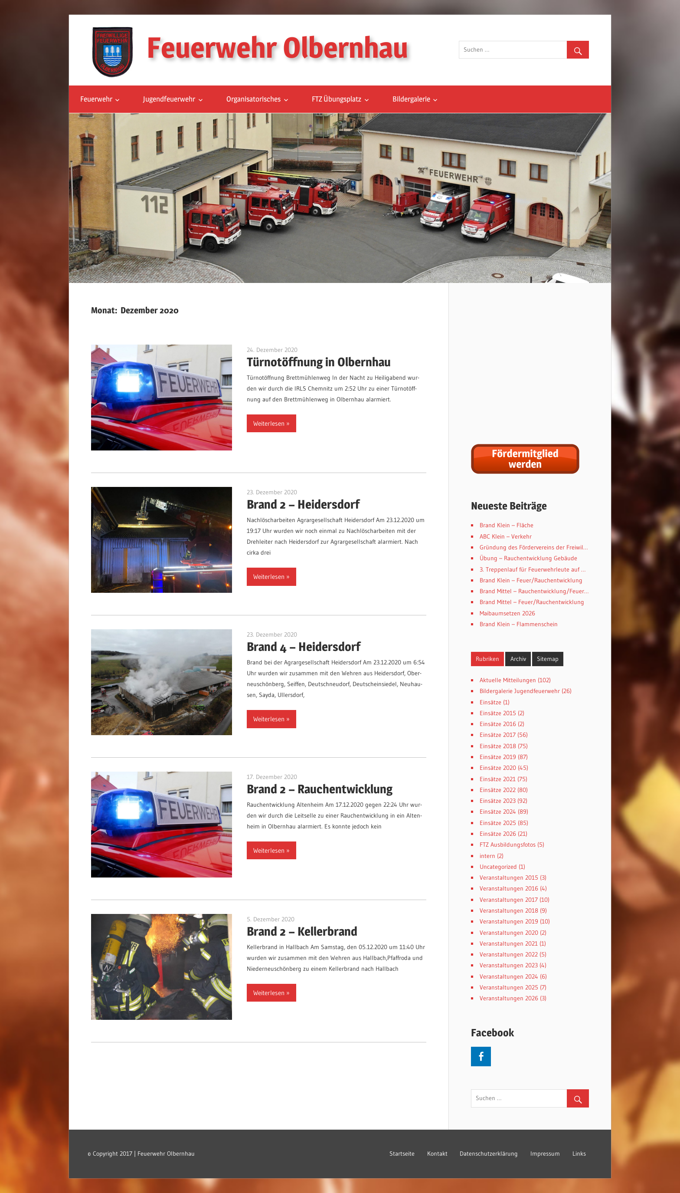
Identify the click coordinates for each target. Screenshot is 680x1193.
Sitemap (548, 659)
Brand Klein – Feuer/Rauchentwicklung (531, 580)
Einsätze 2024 (498, 811)
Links (579, 1153)
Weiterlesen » (271, 423)
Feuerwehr (96, 99)
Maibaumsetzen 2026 (507, 613)
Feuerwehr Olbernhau (277, 47)
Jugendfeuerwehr (169, 99)
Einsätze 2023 (498, 801)
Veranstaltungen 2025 (509, 987)
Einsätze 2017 (498, 735)
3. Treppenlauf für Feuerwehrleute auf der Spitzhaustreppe (557, 569)
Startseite (402, 1153)
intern (487, 856)
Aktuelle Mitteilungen (508, 680)
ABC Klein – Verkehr (506, 536)
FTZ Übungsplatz (336, 99)
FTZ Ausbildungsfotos (508, 844)
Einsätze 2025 (498, 823)
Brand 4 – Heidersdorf (303, 646)
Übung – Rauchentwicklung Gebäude (528, 558)
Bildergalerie (411, 99)
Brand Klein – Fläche (506, 525)
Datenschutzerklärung (489, 1153)
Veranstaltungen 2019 (509, 921)
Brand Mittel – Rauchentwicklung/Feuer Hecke (541, 591)
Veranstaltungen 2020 (509, 933)
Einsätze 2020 (498, 768)
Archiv (518, 659)
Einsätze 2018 (498, 746)
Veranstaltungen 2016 (509, 888)
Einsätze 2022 (498, 790)
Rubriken (487, 659)
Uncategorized (498, 867)
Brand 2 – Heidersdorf (303, 504)
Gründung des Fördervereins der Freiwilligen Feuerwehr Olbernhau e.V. (573, 547)
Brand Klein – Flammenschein (519, 624)
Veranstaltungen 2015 (509, 877)
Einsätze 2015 (498, 713)
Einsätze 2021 (498, 779)
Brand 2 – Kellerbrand (302, 931)
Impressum (545, 1153)
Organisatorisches (253, 99)
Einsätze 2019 (498, 757)
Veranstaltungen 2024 (509, 976)
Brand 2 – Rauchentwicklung (319, 789)
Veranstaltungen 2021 (509, 943)
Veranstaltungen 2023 (509, 965)
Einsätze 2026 (498, 834)
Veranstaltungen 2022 (509, 954)
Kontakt (437, 1153)
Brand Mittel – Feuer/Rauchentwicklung (532, 602)
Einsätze (490, 702)
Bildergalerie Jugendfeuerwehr (520, 691)
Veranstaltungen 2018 (509, 910)
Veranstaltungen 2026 (509, 998)
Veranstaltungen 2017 (509, 900)
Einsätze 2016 (498, 724)
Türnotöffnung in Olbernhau (319, 362)
